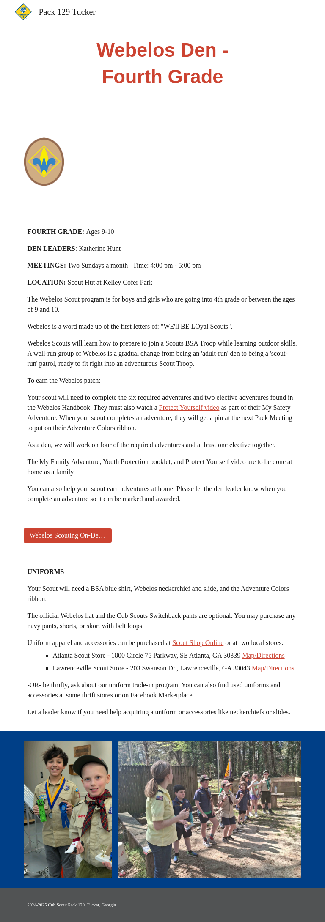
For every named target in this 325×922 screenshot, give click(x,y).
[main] (162, 63)
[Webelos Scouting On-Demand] (67, 535)
